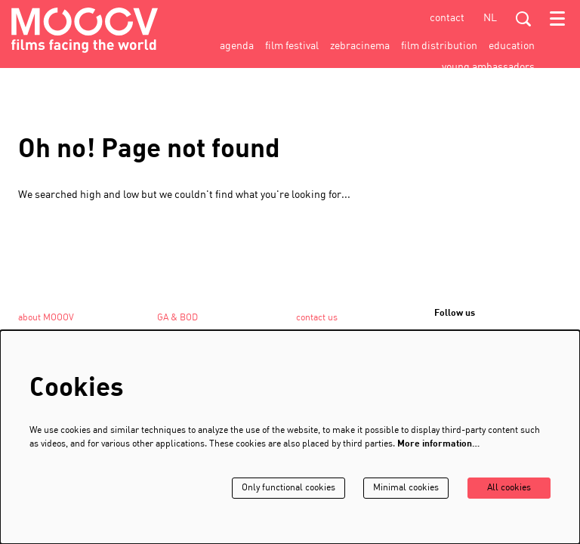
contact (447, 18)
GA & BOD (177, 318)
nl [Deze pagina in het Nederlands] (490, 18)
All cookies (509, 488)
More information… (438, 444)
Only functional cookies (288, 488)
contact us (317, 318)
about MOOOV (46, 318)
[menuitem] (237, 46)
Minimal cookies (406, 488)
